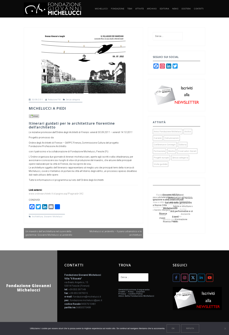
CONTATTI (199, 8)
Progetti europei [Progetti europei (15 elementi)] (161, 157)
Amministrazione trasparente (134, 289)
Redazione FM (54, 100)
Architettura (37, 216)
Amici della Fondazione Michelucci (136, 296)
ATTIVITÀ (139, 8)
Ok (173, 328)
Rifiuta (190, 328)
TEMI (129, 8)
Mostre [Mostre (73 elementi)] (171, 151)
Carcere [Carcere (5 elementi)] (158, 138)
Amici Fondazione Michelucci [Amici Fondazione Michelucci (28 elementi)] (167, 131)
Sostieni (140, 291)
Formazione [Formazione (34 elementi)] (159, 151)
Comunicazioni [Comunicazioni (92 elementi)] (172, 138)
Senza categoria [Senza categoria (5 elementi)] (180, 157)
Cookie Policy (135, 293)
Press (131, 291)
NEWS (175, 8)
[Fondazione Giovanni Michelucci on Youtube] (209, 278)
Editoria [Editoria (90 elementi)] (182, 144)
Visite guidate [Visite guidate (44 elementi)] (160, 164)
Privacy (122, 293)
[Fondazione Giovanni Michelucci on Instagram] (184, 278)
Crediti (121, 291)
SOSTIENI (186, 8)
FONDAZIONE (117, 8)
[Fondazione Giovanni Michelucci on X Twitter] (193, 278)
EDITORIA (164, 8)
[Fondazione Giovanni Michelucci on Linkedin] (201, 278)
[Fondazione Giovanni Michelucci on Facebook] (176, 278)
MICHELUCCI (101, 8)
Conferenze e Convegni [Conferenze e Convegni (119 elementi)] (165, 144)
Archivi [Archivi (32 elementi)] (187, 131)
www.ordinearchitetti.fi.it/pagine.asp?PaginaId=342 (56, 193)
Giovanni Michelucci (53, 216)
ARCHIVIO (152, 8)
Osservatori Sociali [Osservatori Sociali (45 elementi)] (187, 151)
